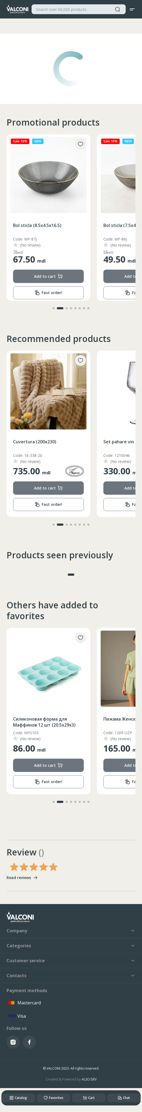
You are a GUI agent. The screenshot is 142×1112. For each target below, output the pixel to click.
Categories (71, 946)
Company (71, 931)
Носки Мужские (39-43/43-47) (44, 719)
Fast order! (48, 293)
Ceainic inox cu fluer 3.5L (38, 442)
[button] (54, 308)
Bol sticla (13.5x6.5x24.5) (38, 225)
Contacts (71, 976)
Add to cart (48, 276)
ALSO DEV (89, 1079)
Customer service (71, 961)
